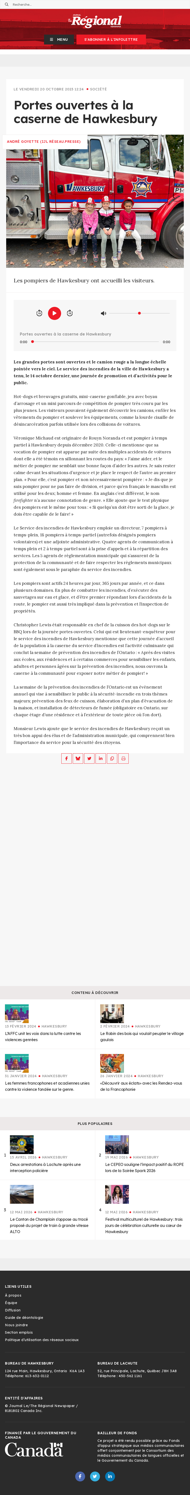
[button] (59, 39)
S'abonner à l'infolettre (111, 39)
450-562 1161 (130, 1376)
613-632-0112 (37, 1376)
